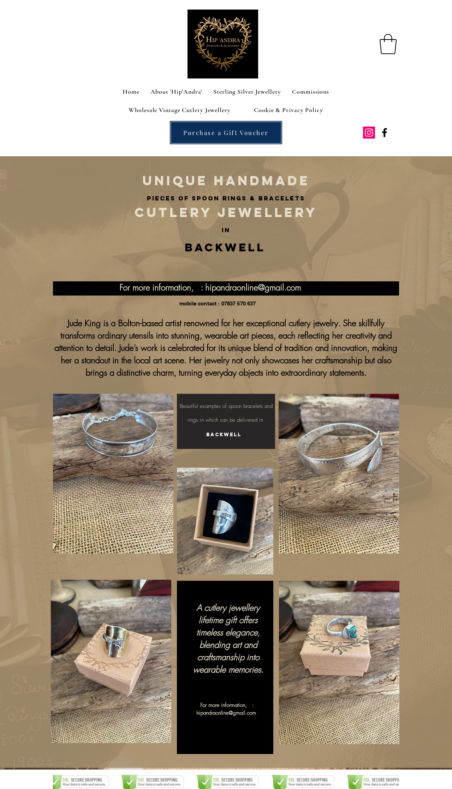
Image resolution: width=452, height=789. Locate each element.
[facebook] (385, 133)
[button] (388, 44)
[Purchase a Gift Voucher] (226, 133)
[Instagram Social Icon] (369, 133)
